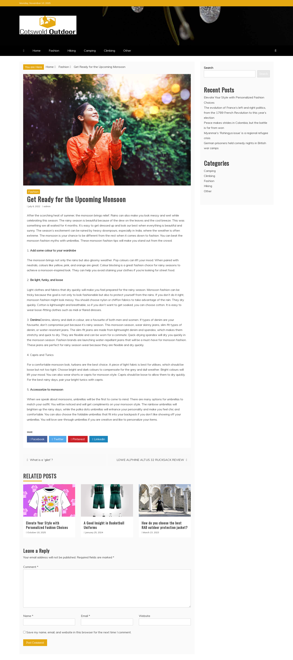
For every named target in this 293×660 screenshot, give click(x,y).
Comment (30, 567)
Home (37, 50)
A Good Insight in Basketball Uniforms (104, 525)
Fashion (54, 50)
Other (127, 50)
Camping (90, 50)
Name (28, 616)
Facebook (37, 439)
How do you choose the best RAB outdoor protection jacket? (165, 525)
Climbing (109, 50)
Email (85, 616)
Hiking (71, 50)
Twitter (57, 439)
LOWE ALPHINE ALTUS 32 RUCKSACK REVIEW (150, 460)
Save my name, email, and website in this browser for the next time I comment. (78, 632)
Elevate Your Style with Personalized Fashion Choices (47, 525)
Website (144, 616)
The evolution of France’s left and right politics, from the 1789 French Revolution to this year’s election (235, 113)
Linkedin (98, 439)
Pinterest (78, 439)
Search (208, 68)
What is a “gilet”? (41, 460)
